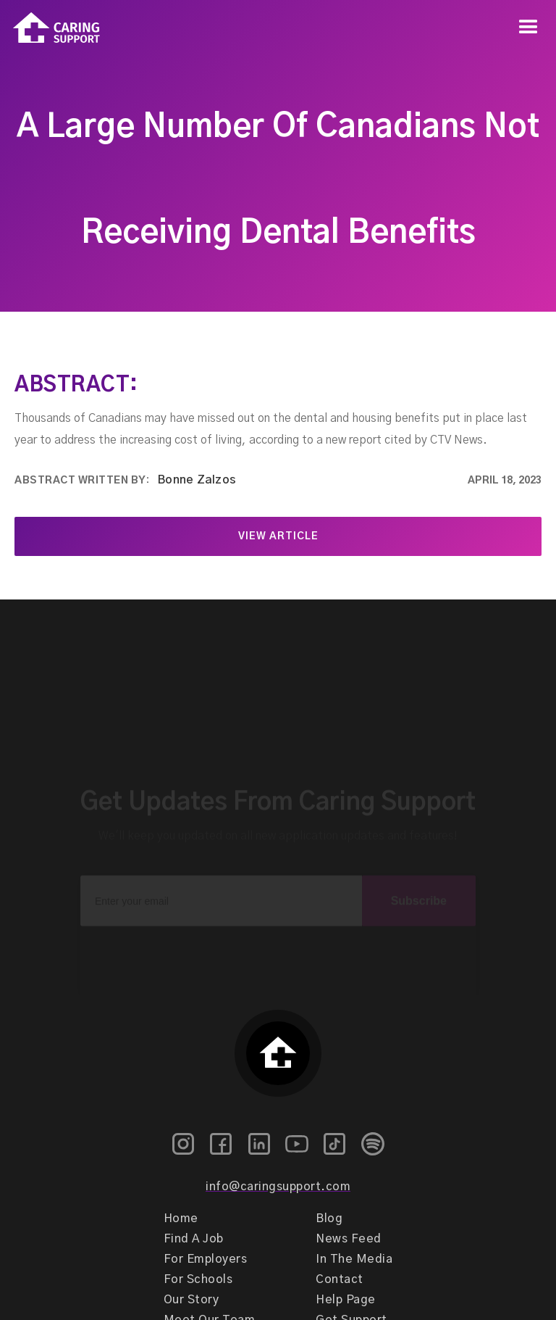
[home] (50, 27)
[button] (528, 27)
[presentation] (278, 941)
